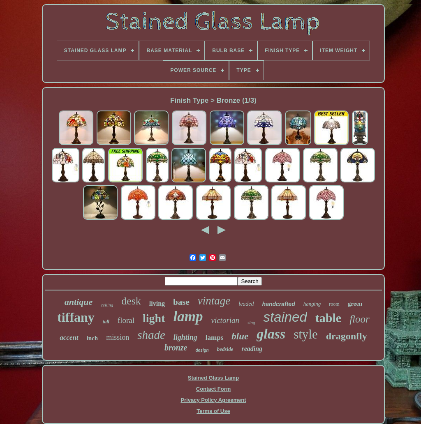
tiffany (76, 317)
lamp (188, 317)
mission (117, 337)
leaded (246, 304)
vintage (214, 301)
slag (251, 322)
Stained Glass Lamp (213, 378)
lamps (214, 337)
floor (359, 319)
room (334, 304)
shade (151, 334)
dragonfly (346, 336)
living (157, 303)
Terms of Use (213, 411)
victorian (225, 320)
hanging (312, 304)
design (201, 350)
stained (285, 317)
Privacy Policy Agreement (213, 400)
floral (126, 320)
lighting (185, 337)
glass (271, 333)
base (181, 302)
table (328, 318)
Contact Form (213, 389)
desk (131, 301)
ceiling (107, 304)
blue (239, 336)
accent (69, 337)
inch (92, 338)
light (154, 318)
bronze (175, 347)
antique (79, 302)
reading (251, 348)
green (355, 303)
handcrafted (278, 304)
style (306, 334)
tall (106, 322)
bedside (225, 349)
